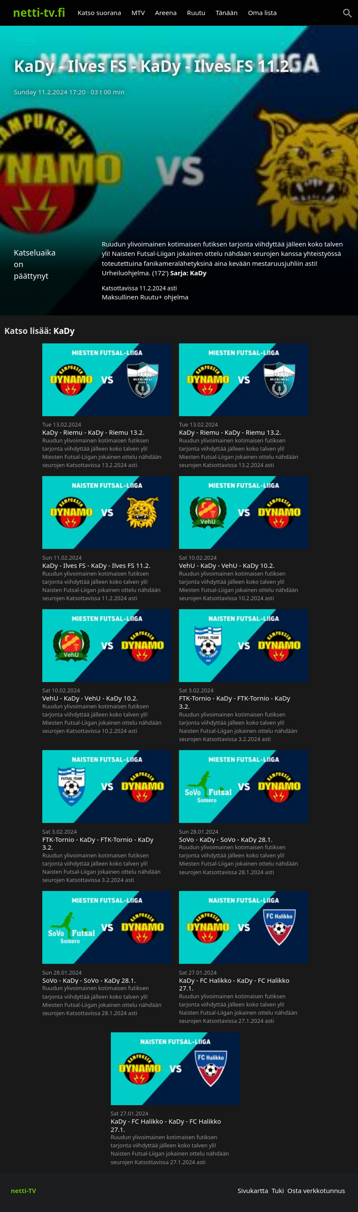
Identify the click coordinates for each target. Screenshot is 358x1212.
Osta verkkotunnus (316, 1190)
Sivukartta (253, 1190)
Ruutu (196, 12)
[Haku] (347, 13)
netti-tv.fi (39, 12)
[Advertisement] (179, 165)
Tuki (278, 1190)
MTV (138, 12)
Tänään (227, 12)
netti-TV (23, 1190)
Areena (166, 12)
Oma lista (262, 12)
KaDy (198, 272)
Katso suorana (99, 12)
